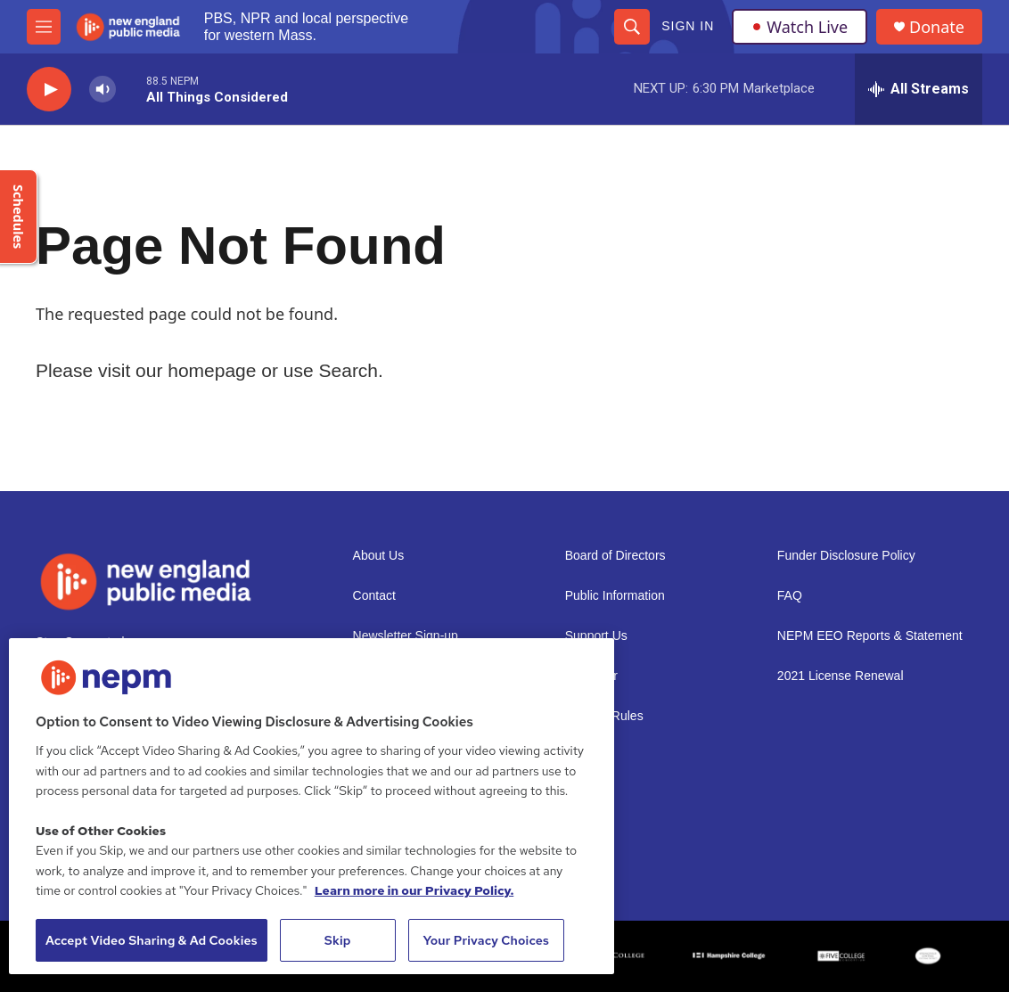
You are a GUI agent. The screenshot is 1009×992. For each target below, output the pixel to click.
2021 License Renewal (840, 676)
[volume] (102, 90)
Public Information (615, 596)
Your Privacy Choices (485, 940)
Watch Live (799, 26)
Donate (936, 27)
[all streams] (918, 89)
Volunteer (591, 676)
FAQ (789, 596)
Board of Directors (615, 555)
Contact (374, 596)
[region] (311, 806)
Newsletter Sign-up (405, 636)
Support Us (596, 636)
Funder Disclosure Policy (846, 555)
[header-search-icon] (632, 27)
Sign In (687, 26)
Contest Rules (604, 716)
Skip (337, 940)
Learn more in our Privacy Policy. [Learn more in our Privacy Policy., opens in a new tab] (414, 890)
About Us (379, 555)
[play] (49, 89)
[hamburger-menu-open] (44, 27)
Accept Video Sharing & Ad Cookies (151, 940)
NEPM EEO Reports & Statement (870, 636)
